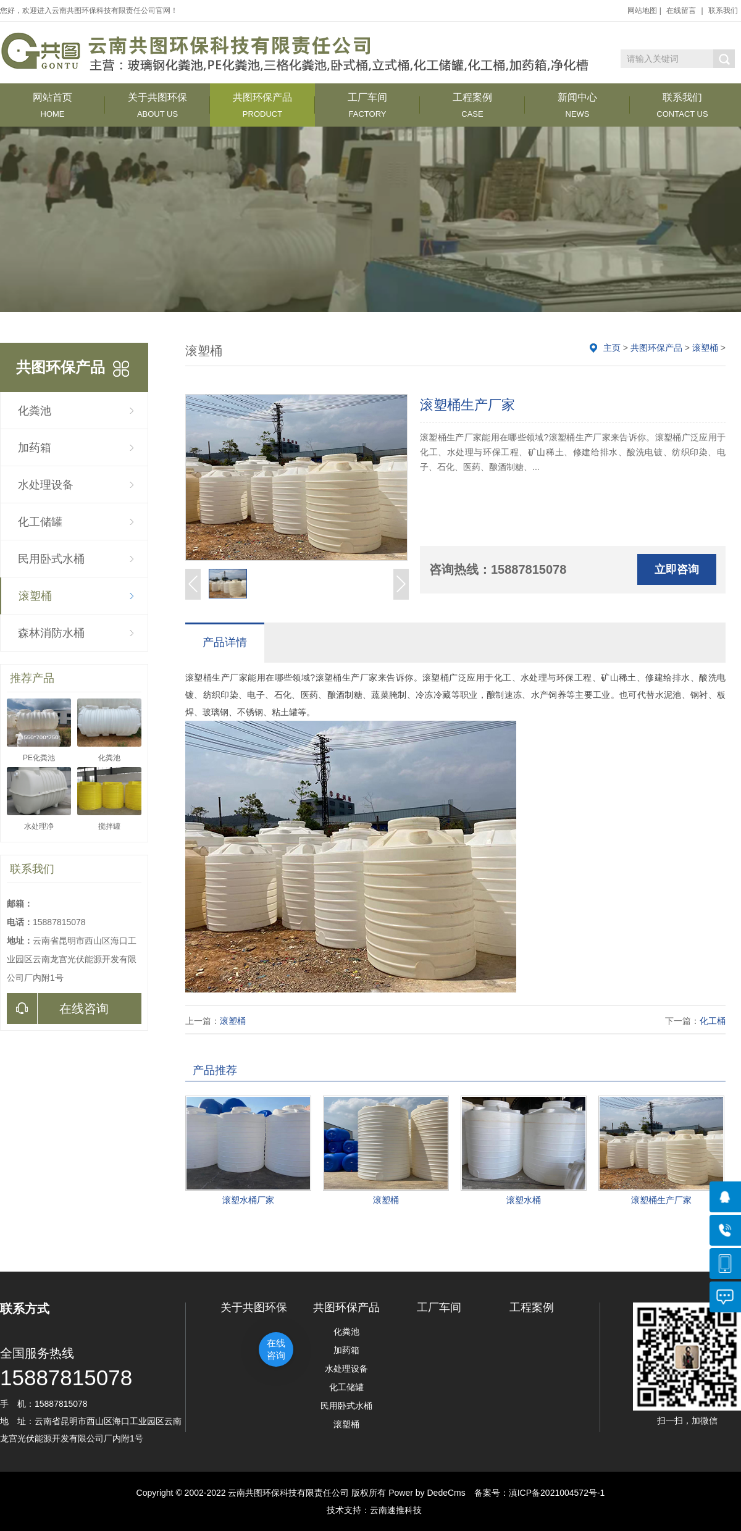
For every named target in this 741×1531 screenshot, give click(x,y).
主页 (612, 348)
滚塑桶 (35, 596)
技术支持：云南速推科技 (370, 1510)
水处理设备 (45, 485)
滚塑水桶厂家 (248, 1200)
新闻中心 (577, 105)
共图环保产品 (262, 105)
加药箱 (34, 448)
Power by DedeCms (427, 1493)
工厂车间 (367, 105)
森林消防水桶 (51, 633)
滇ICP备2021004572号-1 (557, 1493)
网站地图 (642, 10)
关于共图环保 (157, 105)
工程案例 (472, 105)
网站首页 (52, 105)
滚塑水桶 (523, 1200)
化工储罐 (40, 522)
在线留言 (681, 10)
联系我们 (723, 10)
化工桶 (713, 1021)
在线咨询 (58, 1008)
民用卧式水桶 (51, 559)
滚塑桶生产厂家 (661, 1200)
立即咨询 (677, 569)
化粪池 (34, 411)
